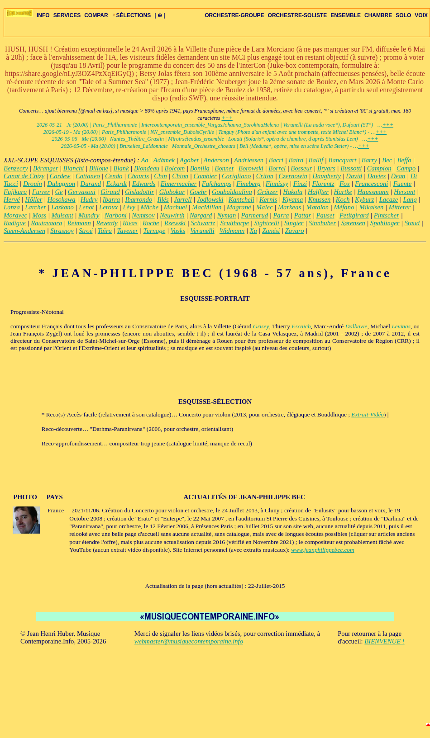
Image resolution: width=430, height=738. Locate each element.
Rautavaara (46, 223)
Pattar (302, 215)
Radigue (15, 223)
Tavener (127, 230)
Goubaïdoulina (232, 191)
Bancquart (343, 160)
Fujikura (15, 191)
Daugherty (326, 176)
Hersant (404, 191)
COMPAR (96, 15)
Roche (151, 223)
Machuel (175, 207)
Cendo (113, 176)
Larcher (35, 207)
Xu (253, 230)
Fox (344, 183)
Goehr (198, 191)
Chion (180, 176)
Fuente (402, 183)
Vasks (178, 230)
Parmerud (254, 215)
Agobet (189, 160)
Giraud (109, 191)
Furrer (41, 191)
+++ (226, 118)
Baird (295, 160)
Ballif (316, 160)
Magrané (239, 207)
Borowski (251, 168)
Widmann (232, 230)
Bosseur (301, 168)
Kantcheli (241, 199)
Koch (343, 199)
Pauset (325, 215)
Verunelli (203, 230)
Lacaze (388, 199)
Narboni (116, 215)
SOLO (403, 15)
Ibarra (111, 199)
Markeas (289, 207)
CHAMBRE (378, 15)
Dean (398, 176)
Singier (293, 223)
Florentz (323, 183)
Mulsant (62, 215)
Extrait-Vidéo (367, 414)
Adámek (164, 160)
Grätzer (267, 191)
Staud (412, 223)
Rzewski (175, 223)
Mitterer (400, 207)
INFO (43, 15)
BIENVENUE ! (384, 641)
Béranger (45, 168)
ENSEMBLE (345, 15)
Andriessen (248, 160)
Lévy (129, 207)
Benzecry (16, 168)
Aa (144, 160)
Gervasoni (82, 191)
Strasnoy (61, 230)
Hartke (343, 191)
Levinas (401, 326)
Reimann (79, 223)
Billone (98, 168)
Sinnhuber (322, 223)
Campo (406, 168)
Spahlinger (384, 223)
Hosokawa (62, 199)
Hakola (292, 191)
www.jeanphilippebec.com (322, 549)
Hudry (89, 199)
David (354, 176)
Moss (39, 215)
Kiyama (292, 199)
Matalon (317, 207)
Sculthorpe (234, 223)
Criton (264, 176)
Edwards (144, 183)
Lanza (12, 207)
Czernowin (292, 176)
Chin (160, 176)
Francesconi (371, 183)
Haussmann (372, 191)
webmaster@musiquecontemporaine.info (188, 641)
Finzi (300, 183)
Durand (91, 183)
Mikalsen (371, 207)
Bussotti (351, 168)
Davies (377, 176)
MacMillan (206, 207)
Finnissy (277, 183)
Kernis (268, 199)
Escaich (301, 326)
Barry (369, 160)
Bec (387, 160)
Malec (264, 207)
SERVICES (67, 15)
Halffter (318, 191)
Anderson (216, 160)
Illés (163, 199)
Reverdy (106, 223)
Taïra (105, 230)
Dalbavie (356, 326)
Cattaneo (88, 176)
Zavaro (294, 230)
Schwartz (203, 223)
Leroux (108, 207)
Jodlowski (210, 199)
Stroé (85, 230)
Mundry (88, 215)
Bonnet (224, 168)
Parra (281, 215)
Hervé (12, 199)
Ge (58, 191)
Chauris (138, 176)
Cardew (60, 176)
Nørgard (201, 215)
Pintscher (386, 215)
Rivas (130, 223)
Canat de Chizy (24, 176)
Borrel (277, 168)
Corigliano (236, 176)
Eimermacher (179, 183)
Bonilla (200, 168)
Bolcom (175, 168)
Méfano (344, 207)
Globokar (172, 191)
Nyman (226, 215)
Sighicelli (266, 223)
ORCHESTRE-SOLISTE (297, 15)
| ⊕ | (159, 15)
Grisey (261, 326)
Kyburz (364, 199)
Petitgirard (354, 215)
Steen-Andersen (24, 230)
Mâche (149, 207)
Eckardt (116, 183)
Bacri (275, 160)
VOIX (421, 15)
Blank (121, 168)
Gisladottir (139, 191)
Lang (410, 199)
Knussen (319, 199)
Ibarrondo (139, 199)
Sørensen (353, 223)
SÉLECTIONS (131, 15)
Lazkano (62, 207)
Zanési (271, 230)
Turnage (154, 230)
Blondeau (146, 168)
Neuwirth (172, 215)
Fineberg (248, 183)
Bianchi (73, 168)
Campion (379, 168)
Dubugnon (61, 183)
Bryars (326, 168)
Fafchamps (216, 183)
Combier (204, 176)
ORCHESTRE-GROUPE (234, 15)
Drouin (32, 183)
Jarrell (182, 199)
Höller (33, 199)
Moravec (15, 215)
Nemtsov (143, 215)
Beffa (404, 160)
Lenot (86, 207)
